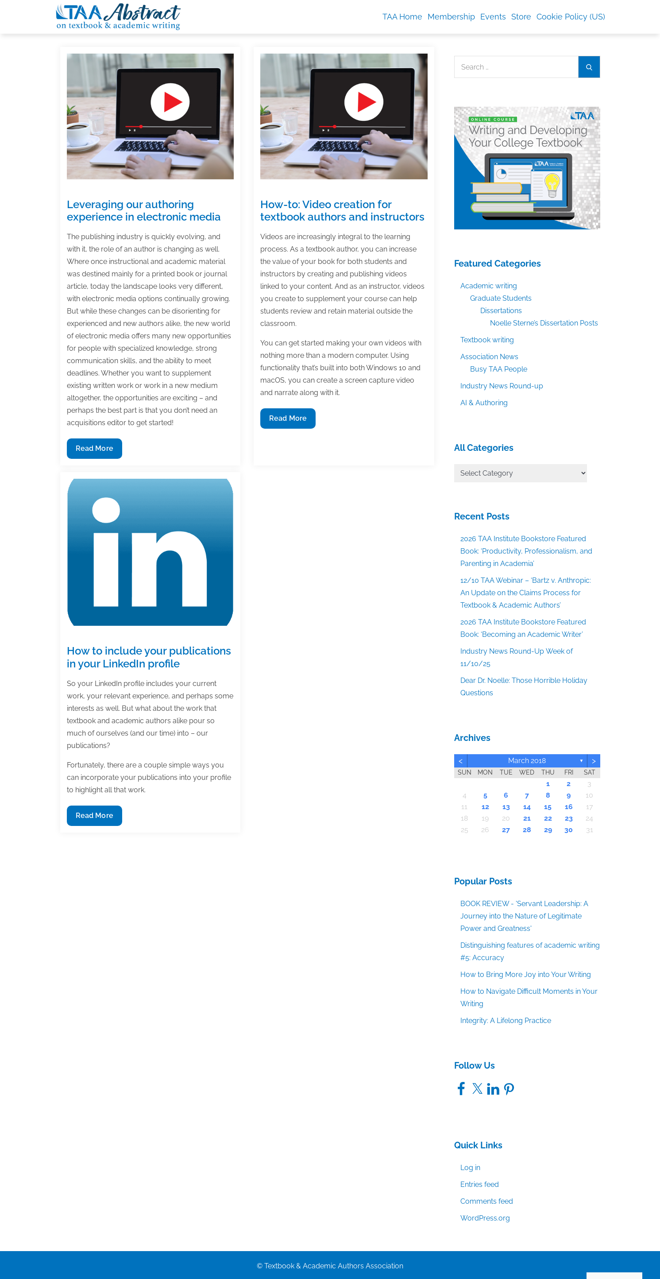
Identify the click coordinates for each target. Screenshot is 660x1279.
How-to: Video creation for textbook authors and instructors (342, 211)
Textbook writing (487, 340)
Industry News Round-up (501, 386)
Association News (489, 357)
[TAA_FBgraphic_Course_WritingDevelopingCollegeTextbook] (527, 167)
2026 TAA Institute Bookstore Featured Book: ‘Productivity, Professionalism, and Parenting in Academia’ (526, 551)
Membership (451, 16)
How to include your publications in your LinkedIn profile (149, 657)
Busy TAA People (498, 369)
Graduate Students (501, 298)
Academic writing (488, 286)
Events (493, 16)
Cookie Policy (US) (570, 16)
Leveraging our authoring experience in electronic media (144, 211)
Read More (95, 450)
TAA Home (402, 16)
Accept (550, 1253)
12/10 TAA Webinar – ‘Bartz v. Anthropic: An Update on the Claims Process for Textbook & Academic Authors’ (525, 592)
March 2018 (527, 760)
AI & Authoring (484, 403)
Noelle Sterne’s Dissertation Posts (544, 323)
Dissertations (501, 310)
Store (521, 16)
